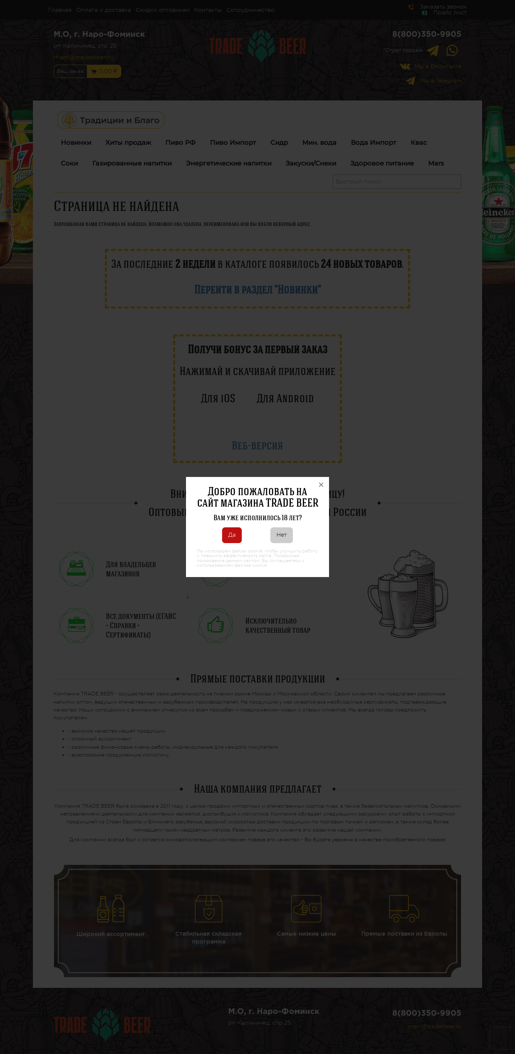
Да (232, 535)
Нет (281, 535)
